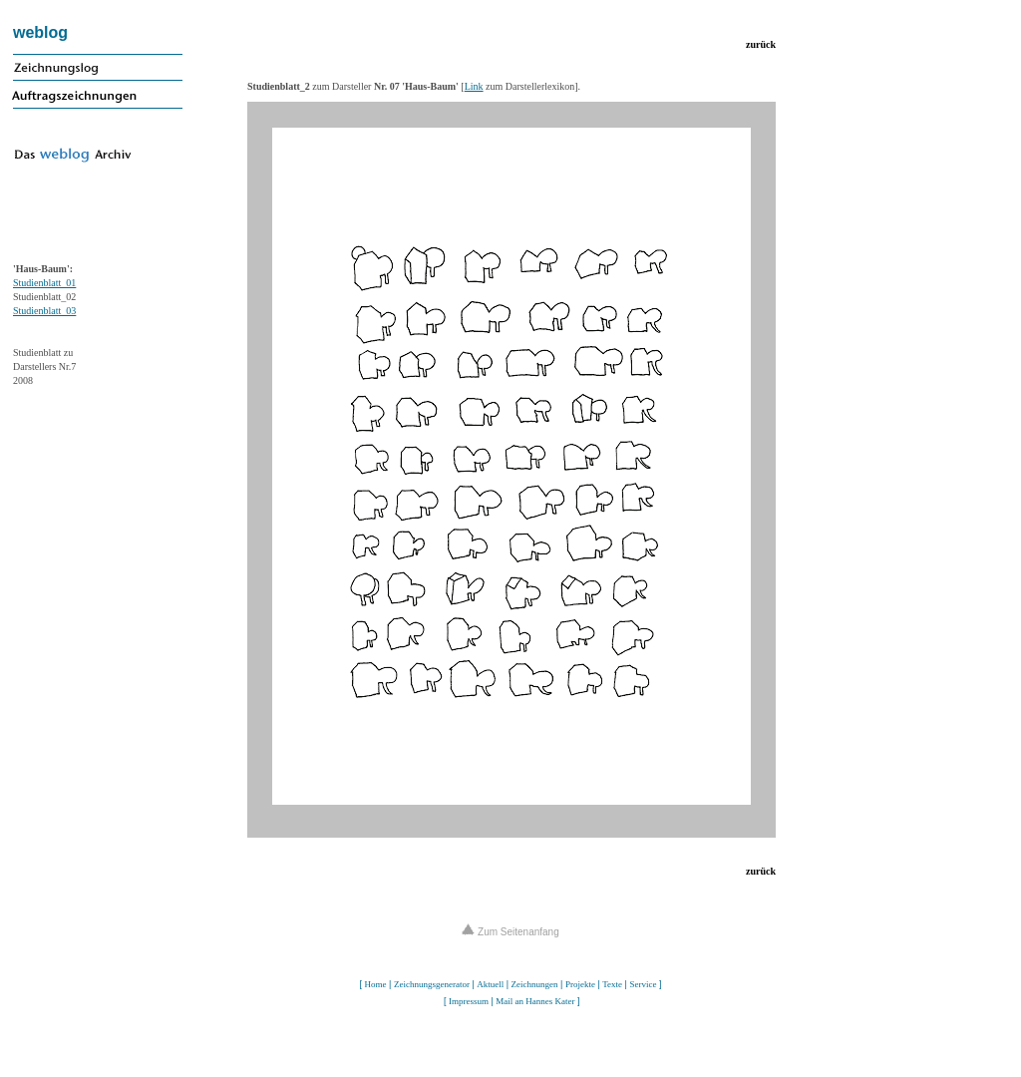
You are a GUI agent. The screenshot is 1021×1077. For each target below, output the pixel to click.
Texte (612, 984)
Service (642, 984)
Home (376, 984)
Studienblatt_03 (44, 310)
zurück (761, 44)
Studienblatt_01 (44, 282)
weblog (40, 32)
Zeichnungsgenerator (432, 984)
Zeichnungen (534, 984)
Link (474, 86)
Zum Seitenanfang (510, 931)
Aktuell (490, 984)
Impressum (469, 1001)
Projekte (580, 984)
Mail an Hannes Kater (535, 1001)
